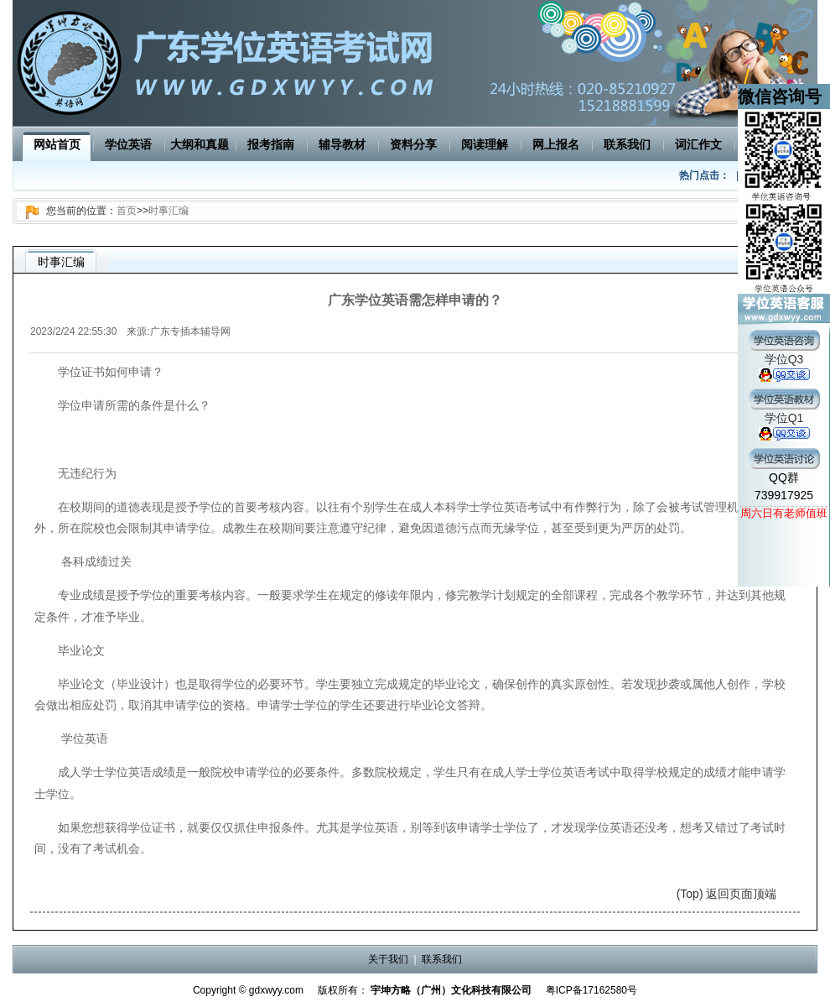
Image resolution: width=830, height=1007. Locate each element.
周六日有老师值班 (783, 513)
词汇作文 (698, 144)
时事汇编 (168, 211)
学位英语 (128, 144)
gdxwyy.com (276, 990)
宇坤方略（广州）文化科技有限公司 (451, 990)
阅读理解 (484, 144)
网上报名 (555, 144)
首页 (127, 211)
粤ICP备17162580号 (591, 990)
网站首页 (57, 144)
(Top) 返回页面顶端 (727, 893)
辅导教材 (342, 144)
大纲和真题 (199, 144)
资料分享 (413, 144)
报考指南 (270, 144)
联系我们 (627, 144)
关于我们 (388, 959)
